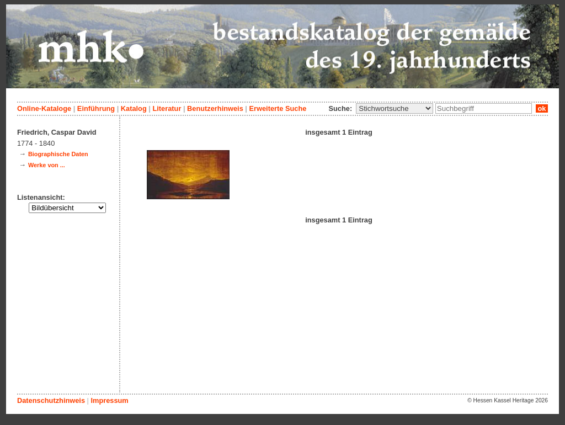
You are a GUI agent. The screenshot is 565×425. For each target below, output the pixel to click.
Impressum (109, 400)
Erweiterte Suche (277, 108)
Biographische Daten (58, 154)
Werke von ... (46, 165)
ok (542, 108)
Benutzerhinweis (215, 108)
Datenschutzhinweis (51, 400)
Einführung (96, 108)
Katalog (134, 108)
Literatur (166, 108)
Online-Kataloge (44, 108)
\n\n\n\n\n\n (394, 108)
